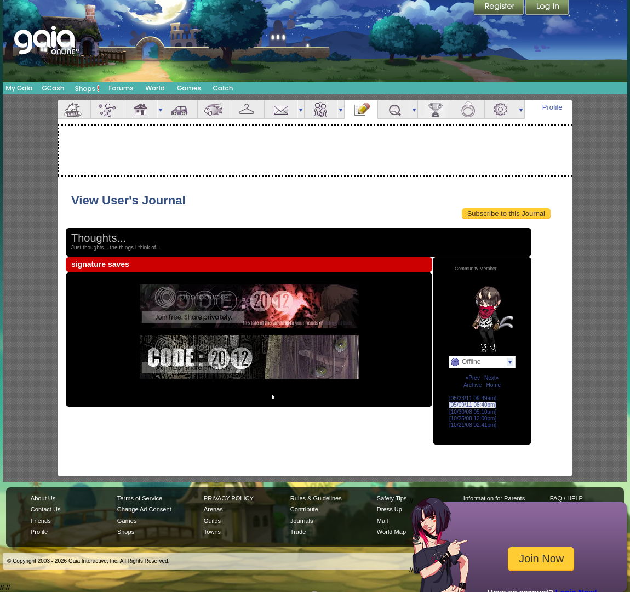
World (155, 88)
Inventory (247, 109)
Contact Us (46, 509)
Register (499, 8)
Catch (223, 88)
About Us (43, 498)
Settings (501, 109)
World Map (391, 531)
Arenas (213, 509)
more (160, 109)
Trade (298, 531)
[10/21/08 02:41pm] (472, 425)
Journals (301, 520)
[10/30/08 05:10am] (472, 412)
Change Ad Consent (144, 509)
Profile (552, 107)
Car (180, 109)
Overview (74, 109)
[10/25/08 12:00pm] (472, 418)
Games (189, 88)
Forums (120, 88)
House (140, 109)
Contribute (304, 509)
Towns (212, 531)
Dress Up (389, 509)
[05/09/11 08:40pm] (472, 405)
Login (547, 8)
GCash (53, 88)
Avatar (107, 109)
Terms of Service (139, 498)
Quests (394, 109)
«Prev (473, 378)
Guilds (212, 520)
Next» (491, 378)
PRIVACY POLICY (229, 498)
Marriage (467, 109)
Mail (281, 109)
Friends (321, 109)
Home (493, 385)
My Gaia (18, 88)
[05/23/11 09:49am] (472, 398)
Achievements (434, 109)
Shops (87, 88)
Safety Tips (392, 498)
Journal (361, 109)
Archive (472, 385)
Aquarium (214, 109)
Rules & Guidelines (316, 498)
